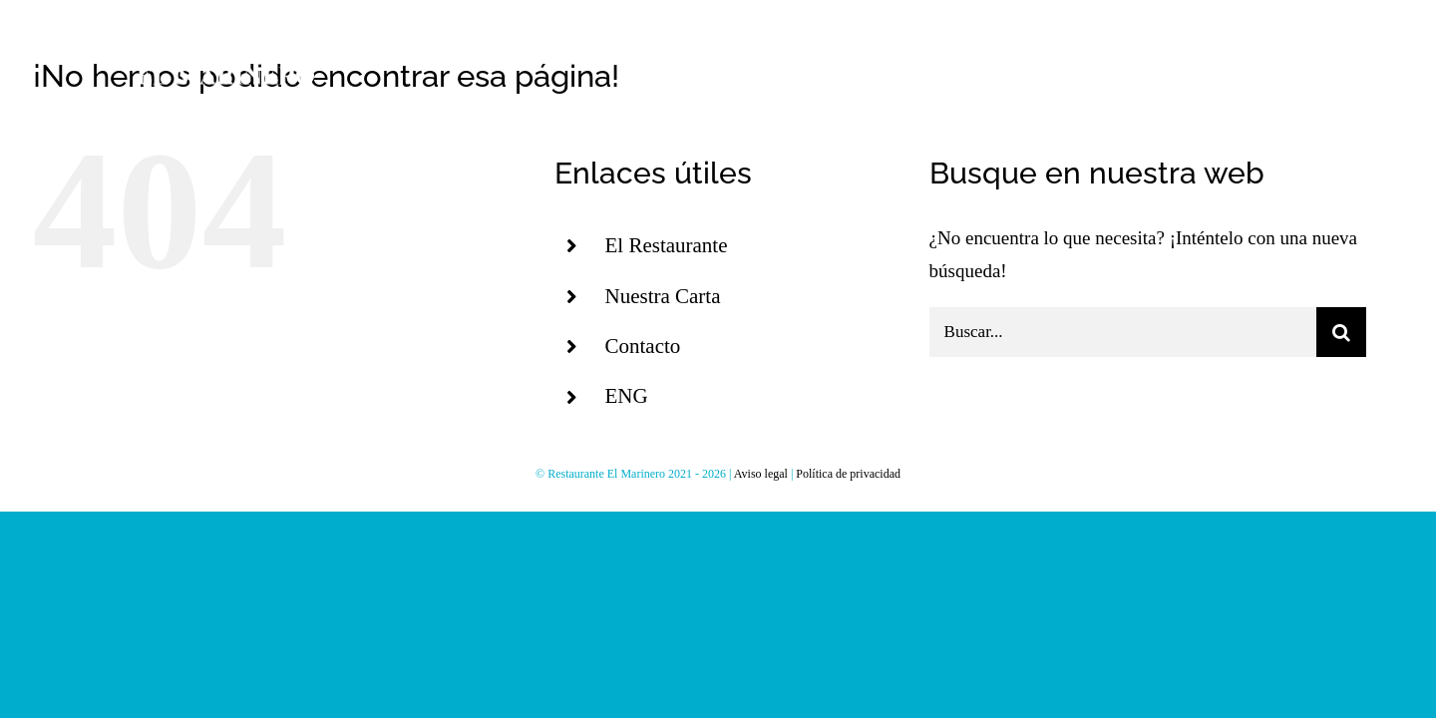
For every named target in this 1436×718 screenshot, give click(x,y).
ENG (625, 396)
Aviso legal (761, 474)
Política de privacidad (848, 474)
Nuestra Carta (662, 296)
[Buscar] (1341, 332)
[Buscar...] (1122, 332)
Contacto (642, 346)
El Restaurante (665, 245)
